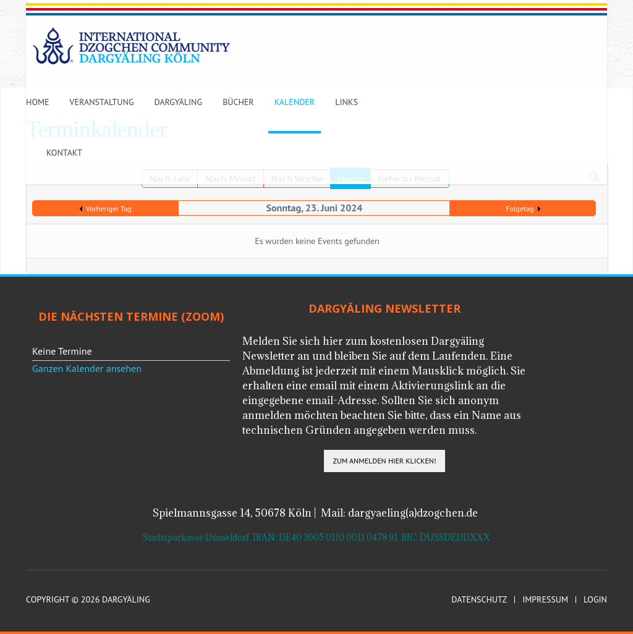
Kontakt (64, 152)
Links (346, 102)
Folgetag (519, 208)
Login (595, 599)
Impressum (545, 599)
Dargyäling (178, 102)
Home (37, 102)
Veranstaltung (102, 102)
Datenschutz (479, 599)
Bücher (238, 102)
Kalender (294, 102)
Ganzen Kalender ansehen (87, 368)
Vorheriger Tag (109, 208)
